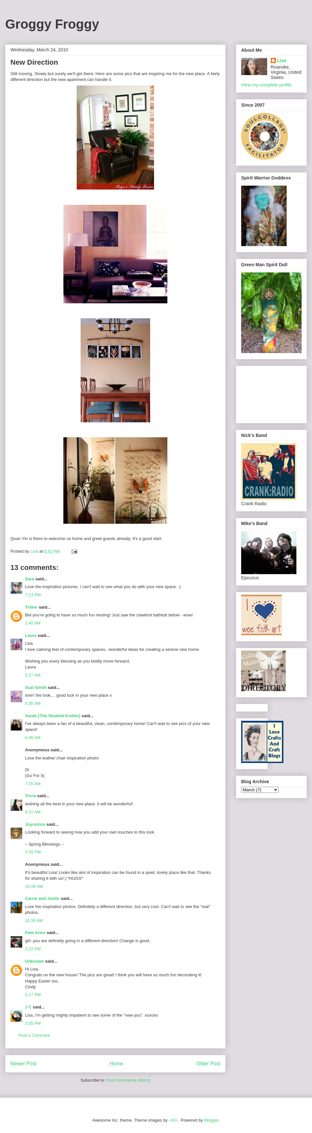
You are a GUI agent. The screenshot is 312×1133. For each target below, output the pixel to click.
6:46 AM (33, 737)
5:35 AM (33, 703)
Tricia (30, 795)
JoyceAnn (35, 824)
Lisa (281, 60)
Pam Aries (35, 932)
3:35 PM (33, 1023)
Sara (29, 578)
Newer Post (23, 1063)
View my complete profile (266, 84)
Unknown (34, 961)
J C (28, 1007)
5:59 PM (33, 852)
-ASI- (173, 1120)
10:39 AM (34, 920)
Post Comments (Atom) (128, 1080)
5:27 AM (33, 675)
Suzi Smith (35, 687)
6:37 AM (33, 812)
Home (117, 1063)
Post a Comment (34, 1035)
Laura (30, 635)
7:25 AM (33, 783)
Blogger (211, 1120)
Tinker (31, 607)
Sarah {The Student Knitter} (52, 715)
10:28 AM (34, 886)
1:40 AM (33, 623)
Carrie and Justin (42, 898)
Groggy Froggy (52, 24)
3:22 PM (33, 948)
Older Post (208, 1063)
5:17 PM (33, 994)
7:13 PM (33, 594)
